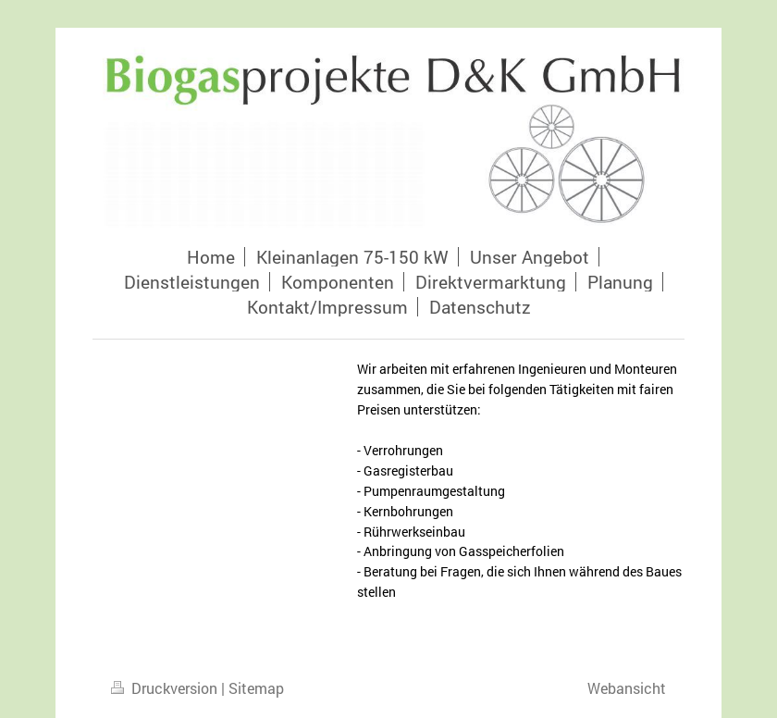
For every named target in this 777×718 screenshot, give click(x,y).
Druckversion (166, 688)
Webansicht (626, 688)
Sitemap (256, 688)
